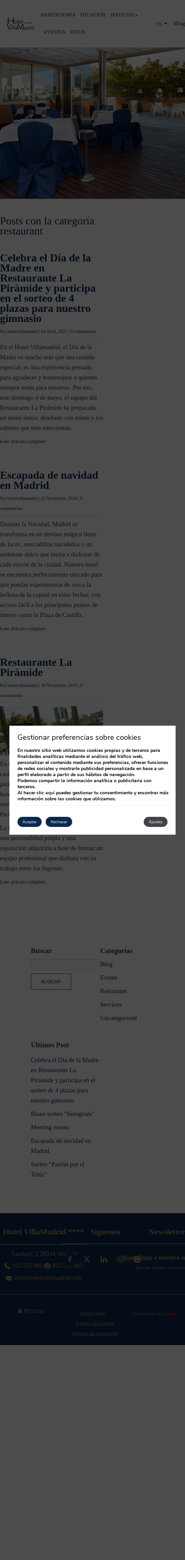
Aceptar (29, 822)
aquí (50, 793)
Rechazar (59, 822)
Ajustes (156, 822)
